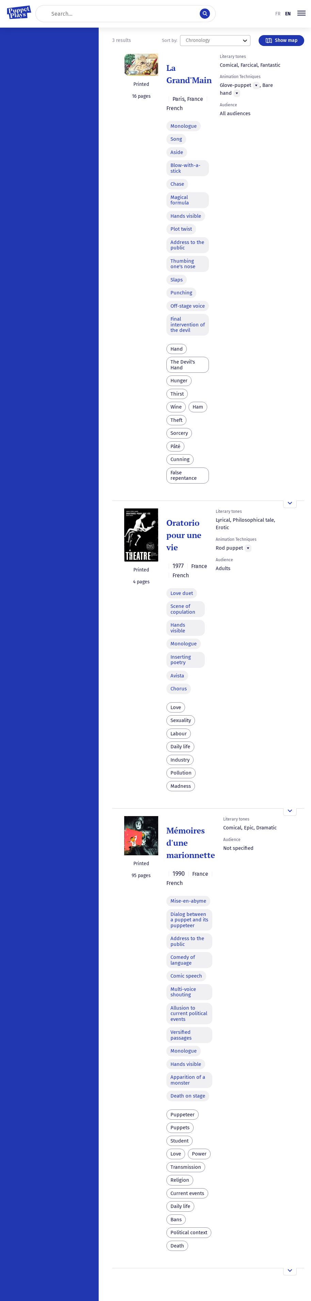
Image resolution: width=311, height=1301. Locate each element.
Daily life (180, 747)
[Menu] (256, 85)
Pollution (181, 773)
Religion (179, 1180)
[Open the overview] (290, 504)
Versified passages (181, 1035)
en (288, 14)
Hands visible (185, 216)
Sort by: (169, 40)
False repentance (183, 475)
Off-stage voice (187, 306)
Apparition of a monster (187, 1080)
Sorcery (179, 433)
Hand (176, 349)
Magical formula (179, 200)
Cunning (180, 459)
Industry (180, 760)
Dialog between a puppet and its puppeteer (189, 920)
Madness (180, 786)
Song (176, 139)
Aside (176, 152)
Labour (178, 734)
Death (177, 1246)
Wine (176, 407)
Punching (181, 293)
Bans (176, 1219)
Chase (177, 184)
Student (179, 1141)
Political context (188, 1232)
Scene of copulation (182, 609)
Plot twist (181, 229)
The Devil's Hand (182, 365)
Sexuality (180, 720)
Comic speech (186, 976)
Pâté (175, 446)
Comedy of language (182, 960)
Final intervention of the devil (187, 324)
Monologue (183, 126)
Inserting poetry (180, 660)
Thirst (177, 394)
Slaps (176, 280)
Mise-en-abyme (188, 901)
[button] (301, 13)
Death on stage (187, 1096)
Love (175, 707)
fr (277, 14)
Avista (177, 676)
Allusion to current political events (188, 1013)
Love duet (181, 593)
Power (199, 1154)
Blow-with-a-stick (185, 168)
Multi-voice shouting (183, 992)
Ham (198, 407)
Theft (176, 420)
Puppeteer (182, 1115)
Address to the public (187, 245)
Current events (187, 1193)
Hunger (178, 381)
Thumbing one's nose (182, 264)
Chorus (178, 689)
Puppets (180, 1127)
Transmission (185, 1167)
